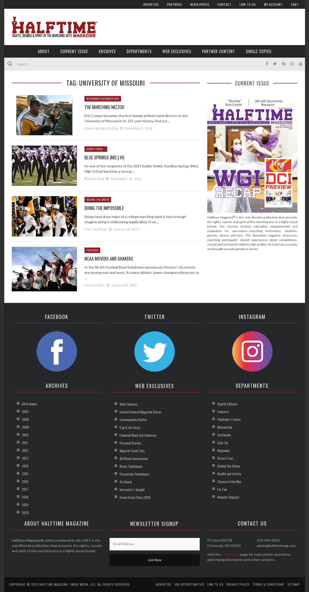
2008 (25, 419)
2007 (25, 411)
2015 (25, 473)
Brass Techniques (131, 466)
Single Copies (258, 51)
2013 (25, 458)
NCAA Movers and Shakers (108, 258)
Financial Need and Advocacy (138, 435)
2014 (25, 465)
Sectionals (224, 434)
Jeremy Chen (94, 285)
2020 (25, 512)
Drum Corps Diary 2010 (135, 497)
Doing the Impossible (104, 208)
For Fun (222, 489)
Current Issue (74, 51)
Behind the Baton (97, 199)
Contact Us (231, 554)
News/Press (199, 4)
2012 (25, 450)
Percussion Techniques (134, 474)
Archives (107, 51)
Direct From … (226, 458)
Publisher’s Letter (229, 419)
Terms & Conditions (268, 584)
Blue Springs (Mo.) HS (104, 157)
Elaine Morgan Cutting (101, 128)
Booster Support (228, 497)
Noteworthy (224, 427)
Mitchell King (94, 179)
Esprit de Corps (130, 427)
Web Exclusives (176, 51)
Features (92, 250)
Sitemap (293, 584)
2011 (25, 442)
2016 (25, 481)
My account (273, 4)
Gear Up (222, 442)
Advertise (151, 4)
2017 (25, 489)
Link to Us (248, 4)
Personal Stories (130, 442)
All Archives (29, 403)
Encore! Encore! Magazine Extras (140, 411)
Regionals (223, 450)
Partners (174, 4)
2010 (25, 434)
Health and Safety (229, 473)
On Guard (126, 481)
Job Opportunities (189, 584)
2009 (25, 427)
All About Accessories (134, 458)
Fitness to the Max (229, 481)
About (44, 51)
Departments (139, 51)
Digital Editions (227, 403)
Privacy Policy (238, 584)
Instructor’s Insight (132, 489)
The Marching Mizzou (104, 107)
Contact (224, 4)
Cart (295, 4)
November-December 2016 (102, 98)
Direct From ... (95, 149)
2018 (25, 497)
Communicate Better (133, 419)
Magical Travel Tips (132, 450)
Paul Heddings (95, 229)
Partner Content (218, 51)
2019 (25, 504)
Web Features (129, 404)
